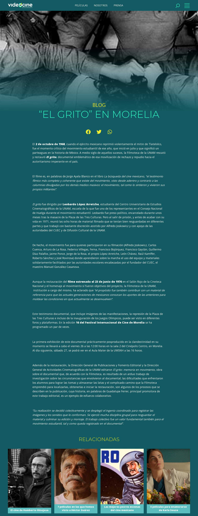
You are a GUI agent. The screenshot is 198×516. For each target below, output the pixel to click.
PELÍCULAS (81, 5)
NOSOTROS (101, 5)
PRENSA (118, 5)
